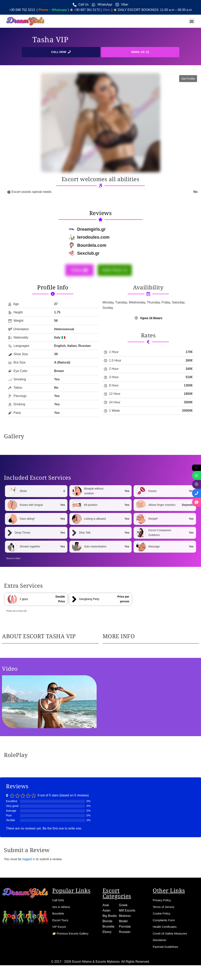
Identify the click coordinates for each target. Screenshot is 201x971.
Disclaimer (160, 941)
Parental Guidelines (167, 948)
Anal (106, 906)
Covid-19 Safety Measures (171, 935)
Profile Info (52, 288)
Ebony (107, 933)
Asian (107, 911)
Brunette (109, 928)
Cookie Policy (162, 914)
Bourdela (58, 914)
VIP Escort (59, 928)
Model (123, 922)
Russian (124, 933)
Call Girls (58, 901)
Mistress (125, 917)
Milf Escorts (127, 911)
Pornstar (125, 928)
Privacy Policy (163, 901)
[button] (191, 21)
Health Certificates (166, 928)
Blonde (108, 922)
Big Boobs (110, 917)
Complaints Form (165, 921)
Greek (123, 906)
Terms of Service (164, 908)
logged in (28, 860)
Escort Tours (61, 921)
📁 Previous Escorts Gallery (72, 935)
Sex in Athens (62, 908)
